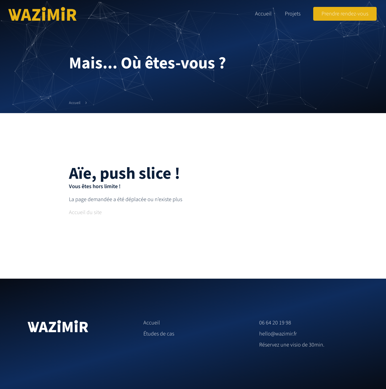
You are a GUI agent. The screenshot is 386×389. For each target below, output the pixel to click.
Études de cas (158, 334)
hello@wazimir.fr (278, 334)
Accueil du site (85, 212)
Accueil (263, 14)
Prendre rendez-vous (344, 14)
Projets (293, 14)
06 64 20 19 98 (275, 323)
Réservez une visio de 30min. (291, 345)
